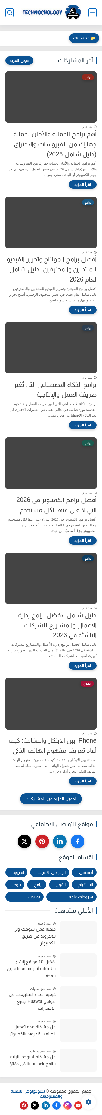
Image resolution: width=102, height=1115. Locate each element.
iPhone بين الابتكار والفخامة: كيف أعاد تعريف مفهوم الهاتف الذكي (52, 745)
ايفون (60, 884)
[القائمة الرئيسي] (92, 12)
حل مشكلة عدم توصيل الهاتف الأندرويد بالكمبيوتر (33, 1030)
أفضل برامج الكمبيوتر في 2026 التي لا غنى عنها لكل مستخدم (56, 504)
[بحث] (9, 12)
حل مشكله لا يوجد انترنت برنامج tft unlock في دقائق (32, 1060)
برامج (38, 884)
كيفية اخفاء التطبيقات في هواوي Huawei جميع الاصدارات (32, 1001)
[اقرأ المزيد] (83, 184)
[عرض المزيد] (19, 60)
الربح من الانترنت (51, 872)
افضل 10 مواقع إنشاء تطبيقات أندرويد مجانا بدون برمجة (31, 968)
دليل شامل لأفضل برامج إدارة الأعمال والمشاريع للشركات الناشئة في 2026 (57, 625)
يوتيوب (34, 897)
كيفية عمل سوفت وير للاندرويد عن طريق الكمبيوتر (35, 936)
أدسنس (86, 872)
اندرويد (18, 872)
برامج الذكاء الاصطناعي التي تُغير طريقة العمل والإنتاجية (55, 389)
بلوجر (16, 884)
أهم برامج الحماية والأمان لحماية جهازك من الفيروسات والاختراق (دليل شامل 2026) (55, 144)
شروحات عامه (81, 897)
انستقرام (85, 884)
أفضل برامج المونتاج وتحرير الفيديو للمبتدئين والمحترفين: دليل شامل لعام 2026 (52, 269)
